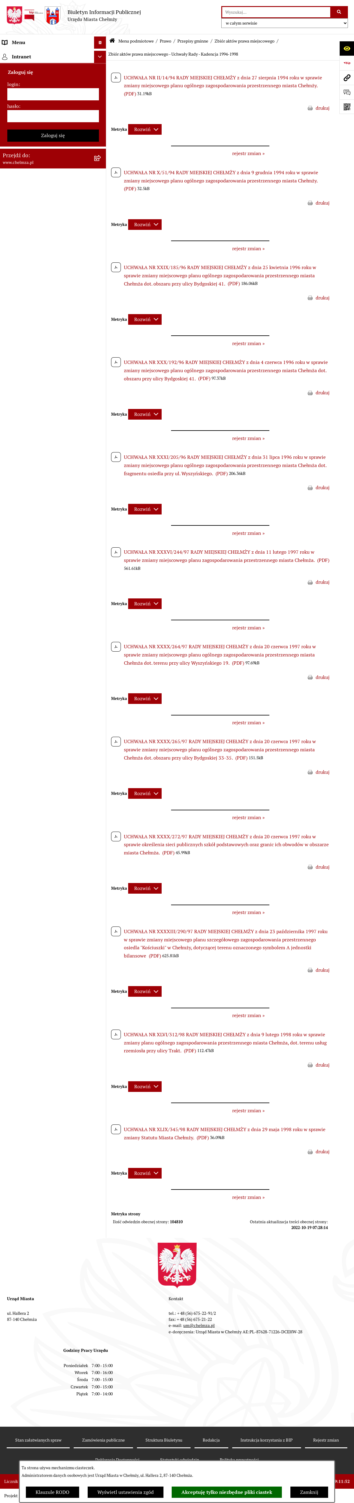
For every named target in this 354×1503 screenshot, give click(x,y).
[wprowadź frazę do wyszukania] (276, 12)
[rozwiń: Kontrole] (101, 513)
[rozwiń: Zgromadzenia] (101, 594)
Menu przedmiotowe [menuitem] (24, 855)
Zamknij (309, 1492)
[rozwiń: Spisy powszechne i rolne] (101, 768)
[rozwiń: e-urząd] (101, 135)
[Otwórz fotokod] (346, 106)
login (13, 922)
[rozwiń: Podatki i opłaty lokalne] (101, 393)
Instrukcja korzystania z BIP (266, 1440)
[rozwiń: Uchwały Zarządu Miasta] (101, 264)
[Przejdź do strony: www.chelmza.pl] (346, 77)
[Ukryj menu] (100, 42)
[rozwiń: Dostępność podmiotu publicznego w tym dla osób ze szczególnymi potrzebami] (101, 658)
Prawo (165, 41)
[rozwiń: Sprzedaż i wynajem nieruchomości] (101, 312)
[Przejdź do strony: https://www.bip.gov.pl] (346, 63)
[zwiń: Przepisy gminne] (101, 216)
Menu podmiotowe (136, 41)
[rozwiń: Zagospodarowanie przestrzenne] (101, 529)
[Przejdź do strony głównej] (73, 15)
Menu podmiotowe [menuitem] (23, 54)
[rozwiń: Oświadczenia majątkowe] (101, 481)
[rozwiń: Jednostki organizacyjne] (101, 280)
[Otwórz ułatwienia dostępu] (346, 48)
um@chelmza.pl (199, 1325)
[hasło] (53, 953)
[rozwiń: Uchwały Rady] (101, 232)
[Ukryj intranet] (100, 894)
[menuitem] (53, 70)
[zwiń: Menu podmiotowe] (101, 55)
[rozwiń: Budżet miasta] (101, 328)
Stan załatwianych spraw (38, 1440)
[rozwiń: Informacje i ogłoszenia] (101, 497)
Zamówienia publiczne (103, 1440)
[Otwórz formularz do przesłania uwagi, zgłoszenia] (346, 92)
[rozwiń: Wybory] (101, 409)
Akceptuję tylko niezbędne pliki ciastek (226, 1492)
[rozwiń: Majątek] (101, 361)
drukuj (323, 108)
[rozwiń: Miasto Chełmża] (101, 87)
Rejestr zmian (326, 1440)
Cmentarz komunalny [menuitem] (26, 880)
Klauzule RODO (52, 1492)
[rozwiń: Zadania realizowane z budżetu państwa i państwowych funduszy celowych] (101, 737)
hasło (13, 943)
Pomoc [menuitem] (9, 867)
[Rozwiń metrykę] (145, 129)
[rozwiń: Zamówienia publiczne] (101, 296)
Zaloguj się (53, 973)
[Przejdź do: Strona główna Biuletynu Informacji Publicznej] (112, 41)
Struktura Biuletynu (163, 1440)
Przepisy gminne (192, 41)
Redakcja (211, 1440)
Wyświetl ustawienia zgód (125, 1492)
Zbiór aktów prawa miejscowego (245, 41)
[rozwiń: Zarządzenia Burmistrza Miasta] (101, 248)
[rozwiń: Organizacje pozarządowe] (101, 441)
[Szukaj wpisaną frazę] (339, 12)
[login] (53, 932)
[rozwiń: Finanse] (101, 377)
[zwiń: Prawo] (101, 167)
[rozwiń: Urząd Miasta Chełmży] (101, 119)
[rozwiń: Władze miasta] (101, 103)
